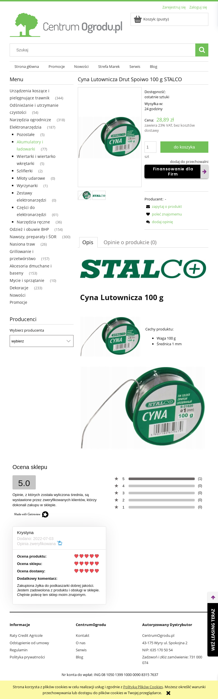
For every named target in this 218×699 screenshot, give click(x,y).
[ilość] (150, 147)
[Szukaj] (201, 49)
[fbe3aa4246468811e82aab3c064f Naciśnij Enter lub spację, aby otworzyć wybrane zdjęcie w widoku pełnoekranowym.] (109, 137)
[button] (163, 206)
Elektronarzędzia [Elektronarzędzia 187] (25, 127)
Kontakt (82, 635)
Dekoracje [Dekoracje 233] (19, 287)
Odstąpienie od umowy (29, 642)
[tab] (88, 242)
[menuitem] (27, 67)
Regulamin (19, 649)
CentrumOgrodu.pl (158, 635)
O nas (80, 642)
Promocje (18, 302)
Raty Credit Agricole (26, 635)
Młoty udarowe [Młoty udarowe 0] (31, 178)
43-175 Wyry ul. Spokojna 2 (164, 642)
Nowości (18, 295)
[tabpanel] (143, 355)
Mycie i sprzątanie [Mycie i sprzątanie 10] (27, 280)
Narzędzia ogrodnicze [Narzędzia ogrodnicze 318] (30, 119)
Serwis (81, 649)
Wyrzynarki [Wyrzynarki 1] (27, 185)
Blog (79, 657)
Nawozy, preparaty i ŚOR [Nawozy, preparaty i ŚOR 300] (33, 236)
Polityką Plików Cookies (143, 686)
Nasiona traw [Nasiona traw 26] (22, 244)
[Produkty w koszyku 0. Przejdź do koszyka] (152, 19)
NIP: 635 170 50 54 (157, 649)
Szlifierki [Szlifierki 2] (25, 170)
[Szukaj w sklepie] (104, 50)
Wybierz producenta (27, 330)
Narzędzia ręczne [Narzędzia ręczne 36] (33, 222)
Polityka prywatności (27, 657)
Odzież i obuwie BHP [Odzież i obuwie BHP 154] (29, 229)
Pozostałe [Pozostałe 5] (26, 134)
